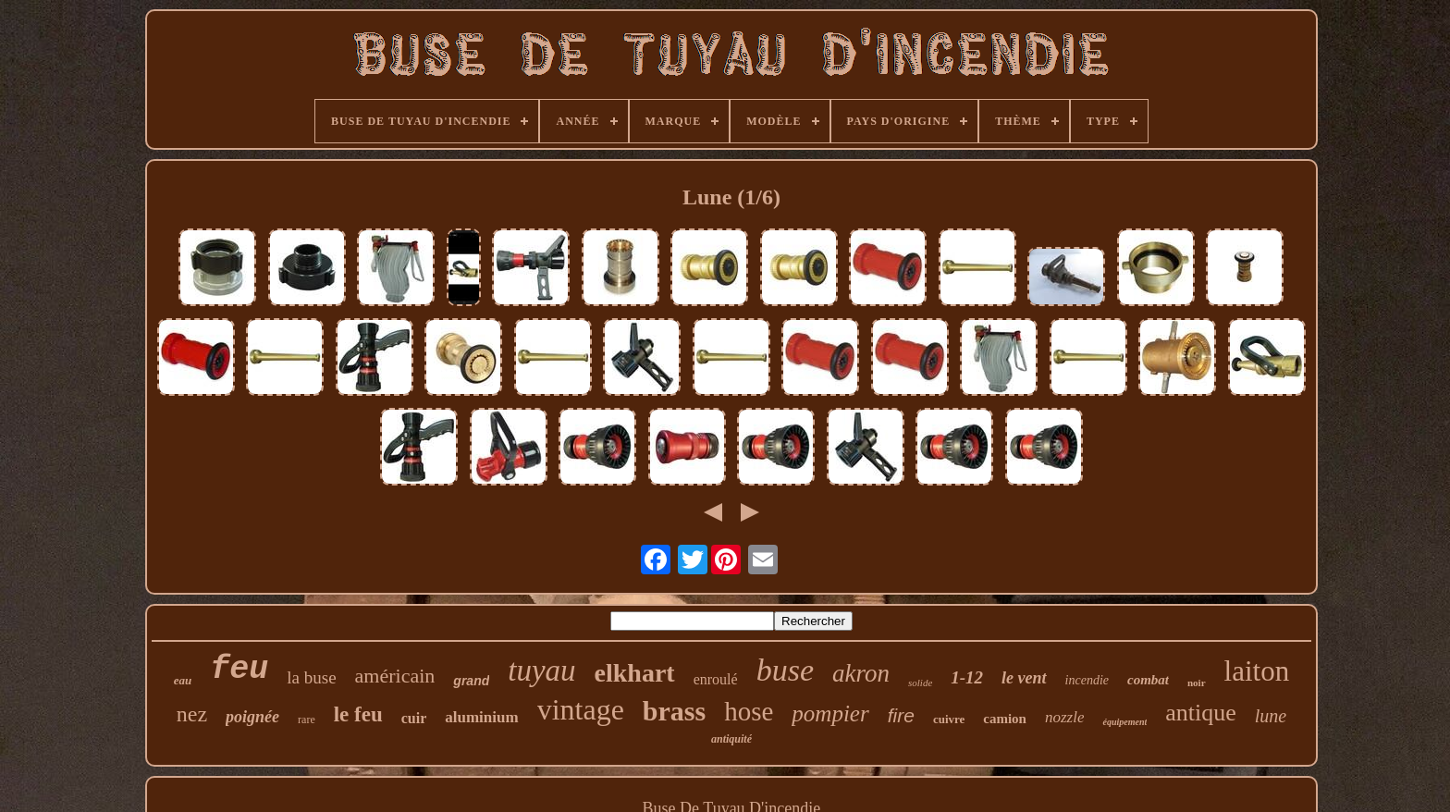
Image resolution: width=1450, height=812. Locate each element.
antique (1200, 712)
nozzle (1065, 717)
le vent (1023, 678)
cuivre (949, 719)
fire (901, 715)
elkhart (635, 672)
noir (1196, 682)
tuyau (541, 670)
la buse (311, 677)
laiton (1257, 671)
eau (183, 680)
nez (192, 714)
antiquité (731, 738)
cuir (414, 718)
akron (861, 673)
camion (1004, 718)
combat (1148, 679)
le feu (358, 714)
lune (1270, 716)
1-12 (967, 677)
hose (748, 711)
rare (306, 719)
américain (395, 675)
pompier (830, 713)
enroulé (716, 679)
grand (471, 680)
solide (920, 682)
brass (674, 710)
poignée (252, 716)
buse (785, 670)
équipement (1124, 722)
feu (239, 669)
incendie (1087, 680)
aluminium (481, 717)
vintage (580, 709)
